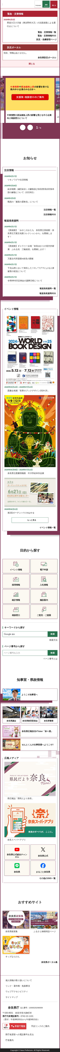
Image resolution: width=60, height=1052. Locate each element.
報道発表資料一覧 (48, 288)
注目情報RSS (50, 214)
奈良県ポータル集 (49, 962)
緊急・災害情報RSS (47, 36)
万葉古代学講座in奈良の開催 (20, 259)
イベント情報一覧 (47, 528)
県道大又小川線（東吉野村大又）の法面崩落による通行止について (31, 24)
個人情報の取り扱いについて (19, 980)
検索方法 (53, 640)
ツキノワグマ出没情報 (18, 180)
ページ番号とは (50, 659)
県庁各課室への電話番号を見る (19, 1034)
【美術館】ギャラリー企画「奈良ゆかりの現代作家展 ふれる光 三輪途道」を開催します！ (31, 247)
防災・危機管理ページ (46, 39)
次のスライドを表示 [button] (30, 127)
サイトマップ (12, 997)
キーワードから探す (14, 627)
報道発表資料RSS (47, 293)
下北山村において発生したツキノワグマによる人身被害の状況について (31, 269)
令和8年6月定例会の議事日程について (25, 281)
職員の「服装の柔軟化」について (23, 202)
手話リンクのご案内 (40, 1026)
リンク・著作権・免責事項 (18, 986)
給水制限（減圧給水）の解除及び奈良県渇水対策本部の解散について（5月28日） (31, 190)
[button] (38, 4)
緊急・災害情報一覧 (47, 32)
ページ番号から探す (14, 646)
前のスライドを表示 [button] (22, 127)
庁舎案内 (9, 1040)
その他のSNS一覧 (47, 878)
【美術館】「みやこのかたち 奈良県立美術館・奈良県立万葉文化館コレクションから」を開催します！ (31, 233)
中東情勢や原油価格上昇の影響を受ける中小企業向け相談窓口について (29, 116)
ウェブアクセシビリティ (17, 991)
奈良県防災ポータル (47, 58)
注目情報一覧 (50, 210)
